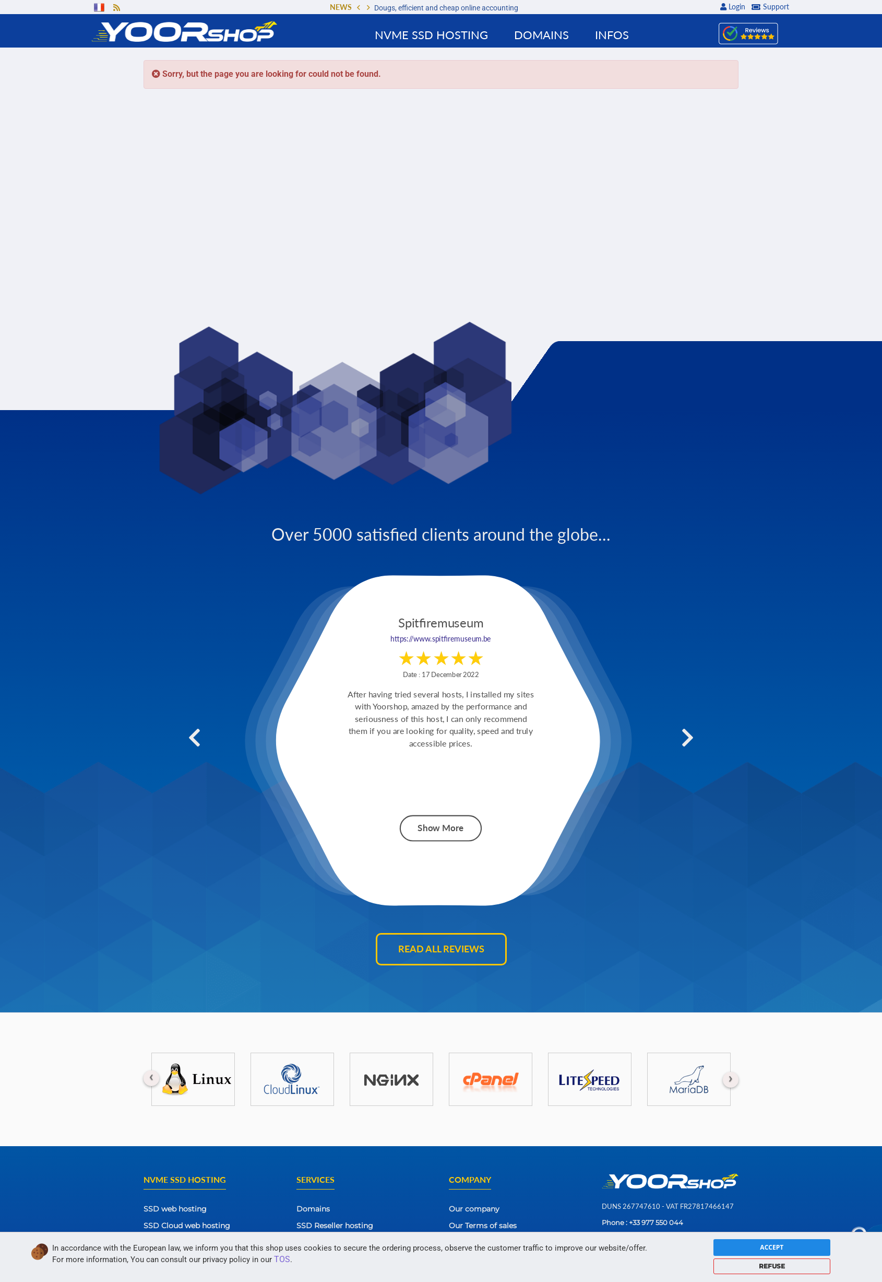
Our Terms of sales (483, 1225)
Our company (474, 1209)
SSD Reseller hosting (334, 1225)
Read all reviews (441, 948)
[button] (358, 8)
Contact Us (469, 1242)
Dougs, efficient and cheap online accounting (446, 8)
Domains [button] (541, 35)
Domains (313, 1209)
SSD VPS (160, 1242)
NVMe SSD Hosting (431, 35)
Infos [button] (612, 35)
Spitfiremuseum (441, 623)
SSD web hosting (175, 1209)
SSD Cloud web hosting (187, 1225)
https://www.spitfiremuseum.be (441, 639)
